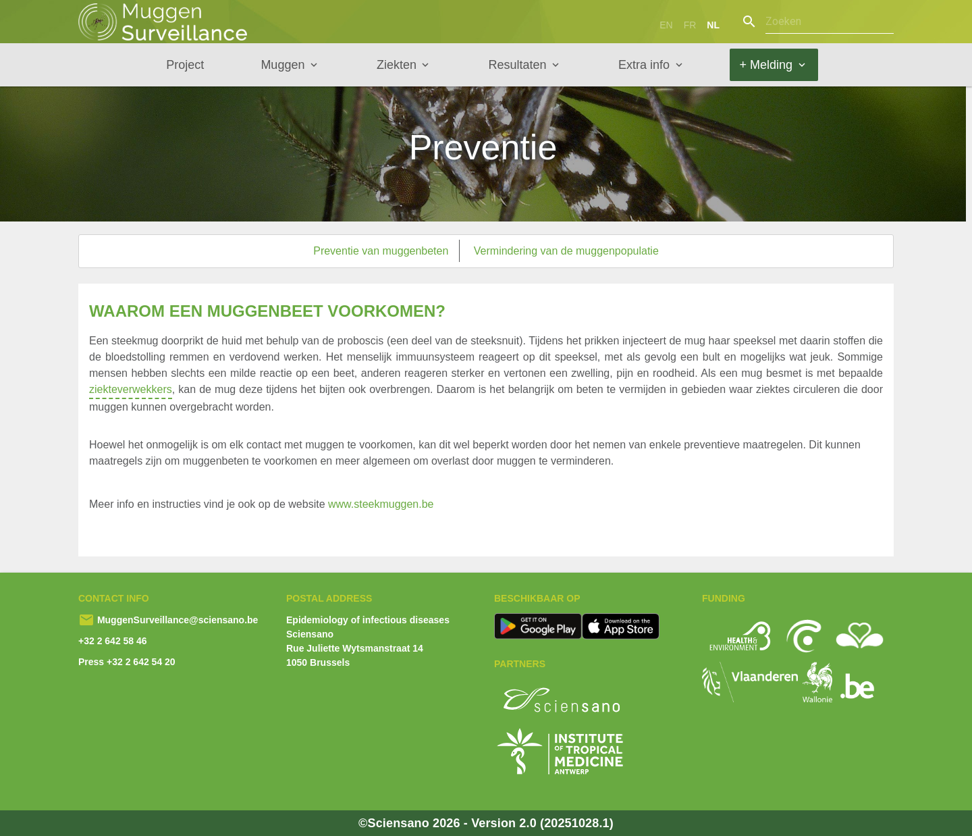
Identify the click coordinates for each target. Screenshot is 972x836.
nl (713, 25)
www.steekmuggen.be (381, 504)
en (665, 25)
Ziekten (396, 65)
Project (185, 65)
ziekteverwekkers (130, 391)
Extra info (644, 65)
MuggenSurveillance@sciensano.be (176, 620)
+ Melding (766, 65)
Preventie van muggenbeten (380, 251)
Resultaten (517, 65)
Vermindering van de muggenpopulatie (566, 251)
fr (690, 25)
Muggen (282, 65)
